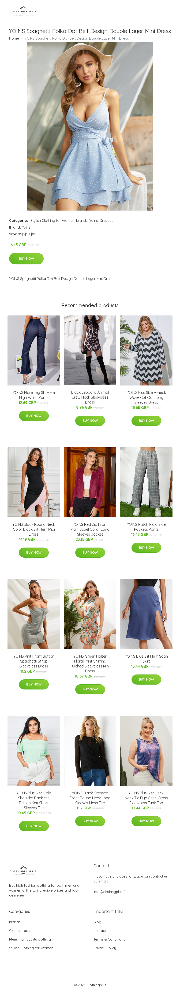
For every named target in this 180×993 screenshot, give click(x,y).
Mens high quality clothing (30, 939)
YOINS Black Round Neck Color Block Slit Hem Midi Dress (33, 529)
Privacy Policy (105, 948)
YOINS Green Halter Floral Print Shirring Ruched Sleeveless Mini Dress (90, 663)
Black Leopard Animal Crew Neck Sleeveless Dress (90, 397)
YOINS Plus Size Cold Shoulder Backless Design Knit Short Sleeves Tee (33, 800)
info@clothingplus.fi (109, 891)
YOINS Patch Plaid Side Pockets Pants (146, 527)
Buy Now (26, 258)
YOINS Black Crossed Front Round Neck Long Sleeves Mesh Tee (90, 798)
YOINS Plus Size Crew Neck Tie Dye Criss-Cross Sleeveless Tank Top (146, 798)
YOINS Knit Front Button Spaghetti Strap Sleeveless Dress (33, 661)
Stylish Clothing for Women (52, 220)
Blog (97, 922)
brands (82, 220)
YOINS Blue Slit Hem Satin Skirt (146, 658)
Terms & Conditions (109, 939)
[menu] (167, 10)
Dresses (106, 220)
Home (14, 38)
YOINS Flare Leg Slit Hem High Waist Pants (34, 395)
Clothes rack (19, 930)
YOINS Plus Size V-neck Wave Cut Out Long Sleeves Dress (146, 397)
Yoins (93, 220)
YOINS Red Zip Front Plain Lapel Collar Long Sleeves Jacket (90, 529)
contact (100, 930)
